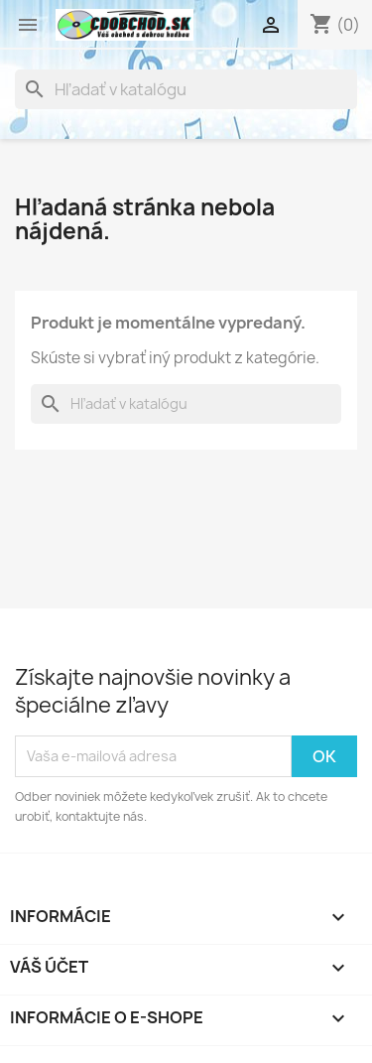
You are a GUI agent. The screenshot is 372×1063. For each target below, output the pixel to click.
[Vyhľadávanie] (186, 89)
